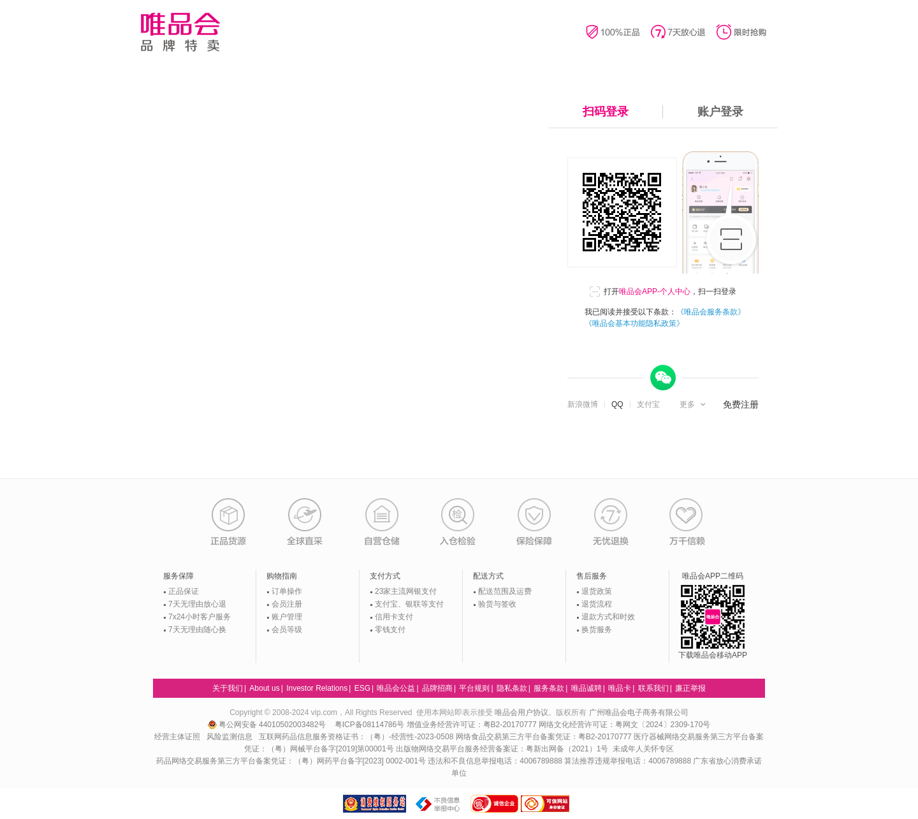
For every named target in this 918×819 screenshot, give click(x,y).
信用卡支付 (394, 616)
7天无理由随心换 (197, 629)
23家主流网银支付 (406, 591)
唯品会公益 (396, 688)
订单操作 (287, 591)
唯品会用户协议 (521, 712)
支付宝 (648, 404)
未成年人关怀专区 (643, 748)
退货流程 (596, 604)
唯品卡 (619, 688)
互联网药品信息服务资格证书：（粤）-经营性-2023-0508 (356, 736)
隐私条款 (512, 688)
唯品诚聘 (586, 688)
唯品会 (180, 32)
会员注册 (287, 604)
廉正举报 (690, 688)
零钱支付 (390, 629)
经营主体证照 (177, 736)
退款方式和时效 (608, 616)
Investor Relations (316, 688)
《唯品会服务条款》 (710, 311)
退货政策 (596, 591)
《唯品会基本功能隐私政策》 (634, 323)
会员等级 (287, 629)
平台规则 (474, 688)
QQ (617, 404)
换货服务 (596, 629)
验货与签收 (497, 604)
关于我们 (227, 688)
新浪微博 (582, 404)
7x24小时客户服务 (199, 616)
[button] (694, 404)
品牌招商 (437, 688)
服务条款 (549, 688)
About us (264, 688)
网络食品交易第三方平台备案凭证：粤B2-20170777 (545, 736)
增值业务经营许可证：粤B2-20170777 (473, 724)
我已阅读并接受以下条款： (665, 317)
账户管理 (287, 616)
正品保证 (183, 591)
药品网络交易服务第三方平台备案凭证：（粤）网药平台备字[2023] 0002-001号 (291, 760)
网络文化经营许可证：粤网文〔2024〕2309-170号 (624, 724)
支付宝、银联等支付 (409, 604)
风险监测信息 (229, 736)
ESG (362, 688)
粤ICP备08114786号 (369, 724)
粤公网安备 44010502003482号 (268, 724)
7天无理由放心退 (197, 604)
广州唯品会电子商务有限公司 (638, 712)
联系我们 (653, 688)
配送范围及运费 (505, 591)
